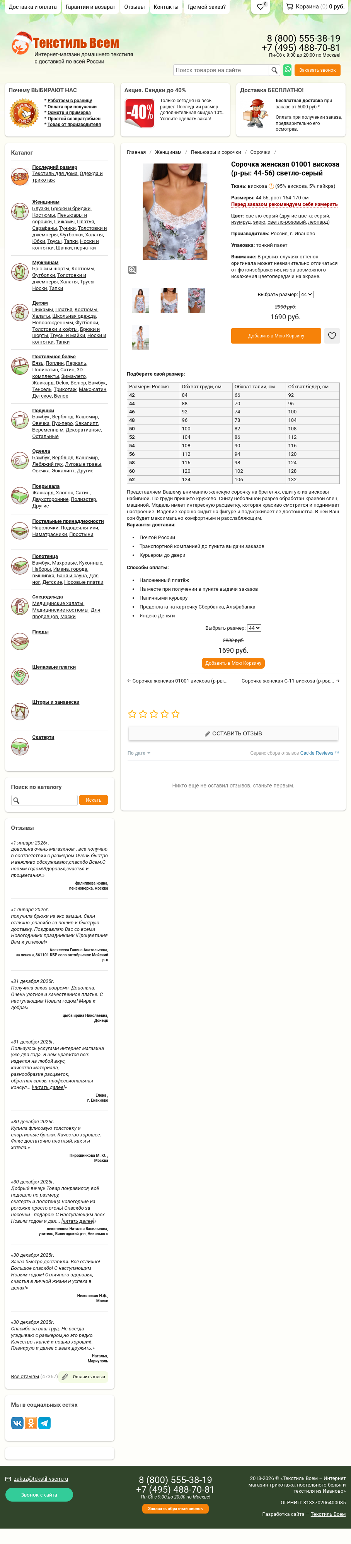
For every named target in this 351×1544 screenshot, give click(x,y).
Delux (62, 383)
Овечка (40, 423)
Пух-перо (62, 423)
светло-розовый (287, 222)
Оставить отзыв (233, 733)
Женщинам (168, 152)
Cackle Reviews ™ (319, 753)
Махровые (64, 563)
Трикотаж (65, 389)
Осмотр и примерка (69, 112)
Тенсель (42, 389)
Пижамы (64, 221)
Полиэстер (83, 499)
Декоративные (83, 430)
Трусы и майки (67, 335)
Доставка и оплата (33, 7)
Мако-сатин (92, 389)
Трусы (54, 241)
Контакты (166, 7)
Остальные (45, 436)
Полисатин (45, 370)
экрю (259, 222)
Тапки (71, 241)
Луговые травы (83, 464)
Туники (67, 228)
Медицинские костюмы (60, 610)
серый (321, 216)
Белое (61, 396)
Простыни (81, 534)
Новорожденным (52, 322)
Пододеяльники (79, 528)
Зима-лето (73, 376)
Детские (52, 582)
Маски (68, 616)
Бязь (38, 363)
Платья (85, 221)
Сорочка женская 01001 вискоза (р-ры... (180, 681)
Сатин (67, 370)
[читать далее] (48, 1087)
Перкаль (76, 363)
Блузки (40, 208)
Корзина (307, 6)
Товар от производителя (74, 124)
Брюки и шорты (51, 268)
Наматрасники (49, 534)
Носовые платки (83, 582)
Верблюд (62, 417)
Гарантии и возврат (91, 7)
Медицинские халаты (57, 603)
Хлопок (64, 493)
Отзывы (134, 7)
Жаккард (43, 383)
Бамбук (97, 383)
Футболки (71, 235)
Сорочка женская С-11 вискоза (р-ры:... (288, 681)
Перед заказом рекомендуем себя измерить (284, 204)
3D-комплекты (58, 373)
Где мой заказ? (206, 7)
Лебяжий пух (47, 464)
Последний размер (197, 107)
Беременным (48, 430)
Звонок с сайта (39, 1494)
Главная (136, 152)
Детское (42, 396)
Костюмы (43, 215)
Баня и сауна (71, 575)
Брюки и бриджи (70, 208)
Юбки (38, 241)
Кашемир (87, 417)
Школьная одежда (74, 316)
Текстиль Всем (328, 1514)
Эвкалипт (86, 423)
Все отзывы (25, 1376)
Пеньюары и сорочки (216, 152)
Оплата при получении (72, 107)
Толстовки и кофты (55, 329)
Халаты (94, 235)
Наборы (41, 569)
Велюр (78, 383)
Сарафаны (44, 228)
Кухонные (90, 563)
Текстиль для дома (55, 173)
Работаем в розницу (70, 100)
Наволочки (45, 528)
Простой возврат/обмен (74, 118)
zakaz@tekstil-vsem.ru (41, 1479)
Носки (39, 288)
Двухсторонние (50, 499)
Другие (85, 471)
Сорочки (260, 152)
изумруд (241, 222)
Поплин (55, 363)
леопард (318, 222)
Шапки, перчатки (76, 248)
